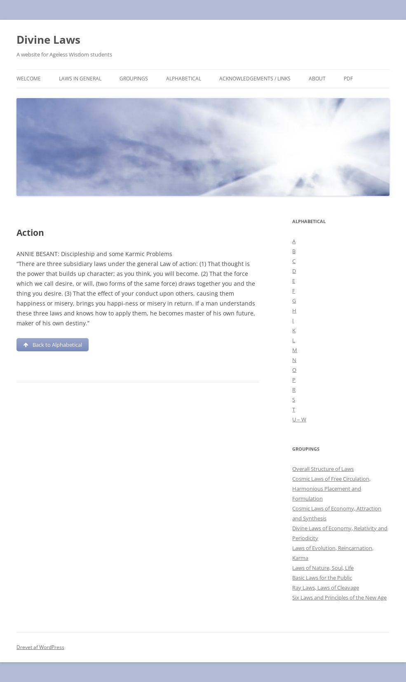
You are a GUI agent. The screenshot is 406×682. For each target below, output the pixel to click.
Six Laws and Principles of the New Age (339, 597)
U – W (299, 419)
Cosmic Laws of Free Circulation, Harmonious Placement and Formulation (331, 488)
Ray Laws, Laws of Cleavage (325, 587)
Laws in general (80, 78)
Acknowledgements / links (255, 78)
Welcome (28, 78)
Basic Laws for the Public (322, 577)
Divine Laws (48, 39)
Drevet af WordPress (40, 647)
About (317, 78)
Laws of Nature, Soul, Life (323, 567)
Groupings (134, 78)
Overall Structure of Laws (323, 469)
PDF (348, 78)
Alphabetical (183, 78)
